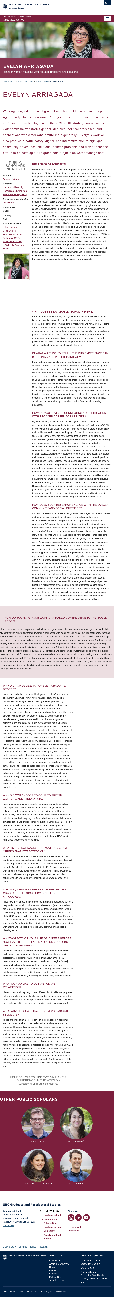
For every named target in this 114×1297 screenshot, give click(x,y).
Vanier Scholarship (12, 241)
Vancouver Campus (90, 1260)
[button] (16, 266)
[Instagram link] (71, 1217)
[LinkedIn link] (78, 1217)
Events (52, 1270)
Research (43, 1246)
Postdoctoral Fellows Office (51, 1221)
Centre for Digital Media (92, 1275)
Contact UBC (55, 1260)
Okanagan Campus (90, 1264)
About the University (59, 1264)
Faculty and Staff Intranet (52, 1237)
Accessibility (61, 1292)
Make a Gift (55, 1277)
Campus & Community (25, 81)
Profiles (32, 1246)
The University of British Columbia (49, 6)
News (52, 1267)
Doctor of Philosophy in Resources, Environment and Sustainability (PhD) (15, 191)
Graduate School (9, 81)
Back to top (10, 1246)
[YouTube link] (86, 1217)
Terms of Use (31, 1292)
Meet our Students (42, 81)
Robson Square (88, 1272)
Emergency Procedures (13, 1292)
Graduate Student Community (53, 1229)
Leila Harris (8, 202)
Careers (53, 1273)
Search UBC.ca (57, 1280)
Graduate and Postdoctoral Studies (57, 1205)
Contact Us (8, 1225)
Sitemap (23, 1246)
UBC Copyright (46, 1292)
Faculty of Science (12, 179)
